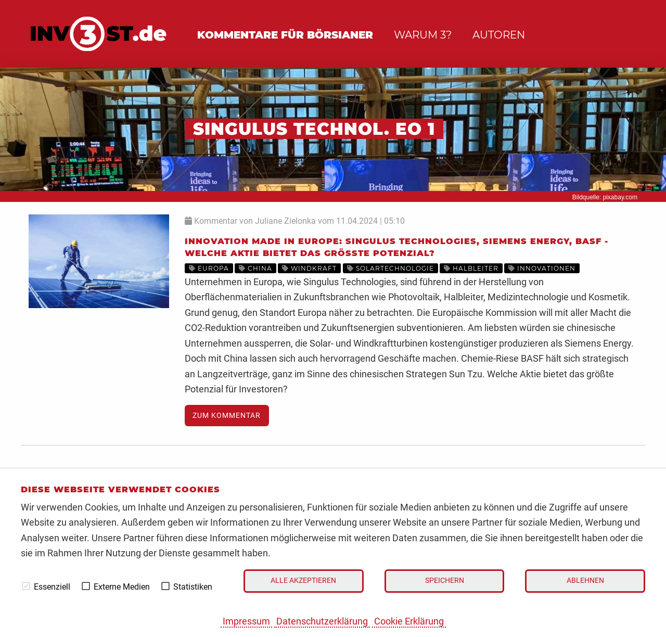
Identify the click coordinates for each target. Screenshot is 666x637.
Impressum (246, 621)
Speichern (444, 580)
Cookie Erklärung (409, 621)
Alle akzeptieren (303, 580)
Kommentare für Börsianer (285, 35)
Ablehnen (585, 580)
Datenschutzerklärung (322, 621)
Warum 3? (423, 35)
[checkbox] (26, 586)
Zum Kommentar (227, 415)
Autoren (498, 35)
